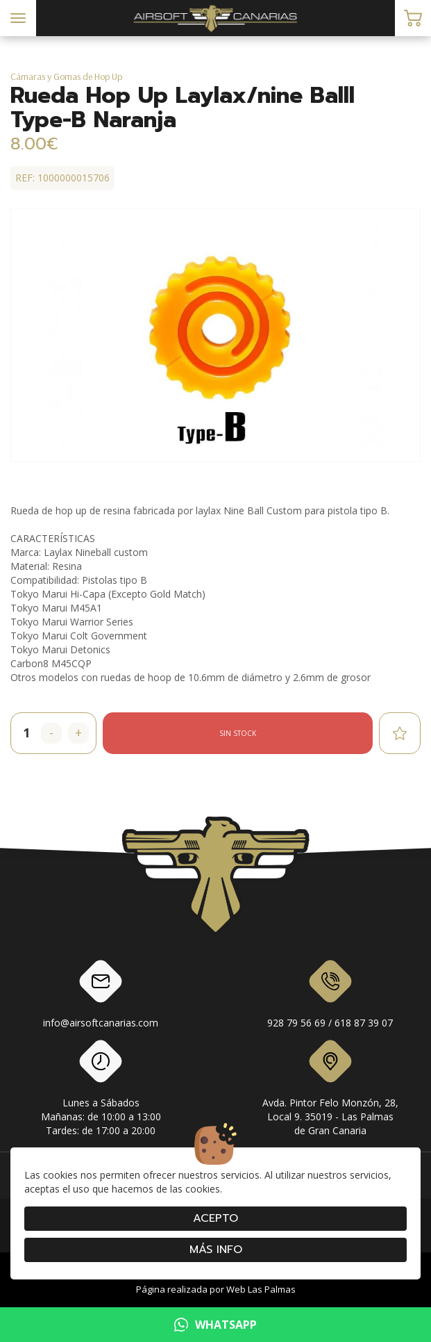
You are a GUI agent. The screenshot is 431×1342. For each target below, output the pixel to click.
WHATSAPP (215, 1324)
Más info (215, 1249)
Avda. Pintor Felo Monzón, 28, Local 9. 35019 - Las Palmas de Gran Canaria (330, 1090)
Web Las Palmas (261, 1289)
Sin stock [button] (237, 733)
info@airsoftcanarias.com (100, 996)
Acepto (215, 1218)
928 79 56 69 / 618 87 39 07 (330, 996)
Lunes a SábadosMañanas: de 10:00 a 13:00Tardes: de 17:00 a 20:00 (101, 1090)
